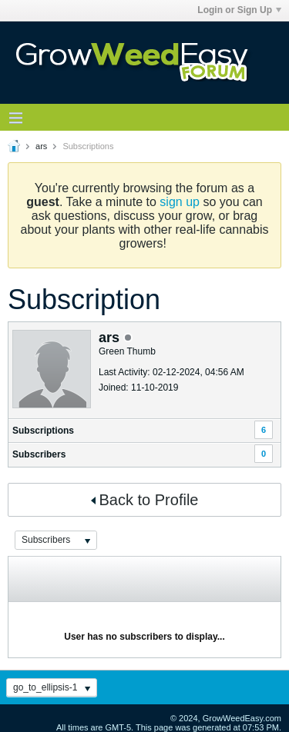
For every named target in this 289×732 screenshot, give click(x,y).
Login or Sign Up (239, 10)
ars (41, 146)
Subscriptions (43, 430)
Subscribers (39, 454)
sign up (180, 201)
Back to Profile (145, 499)
